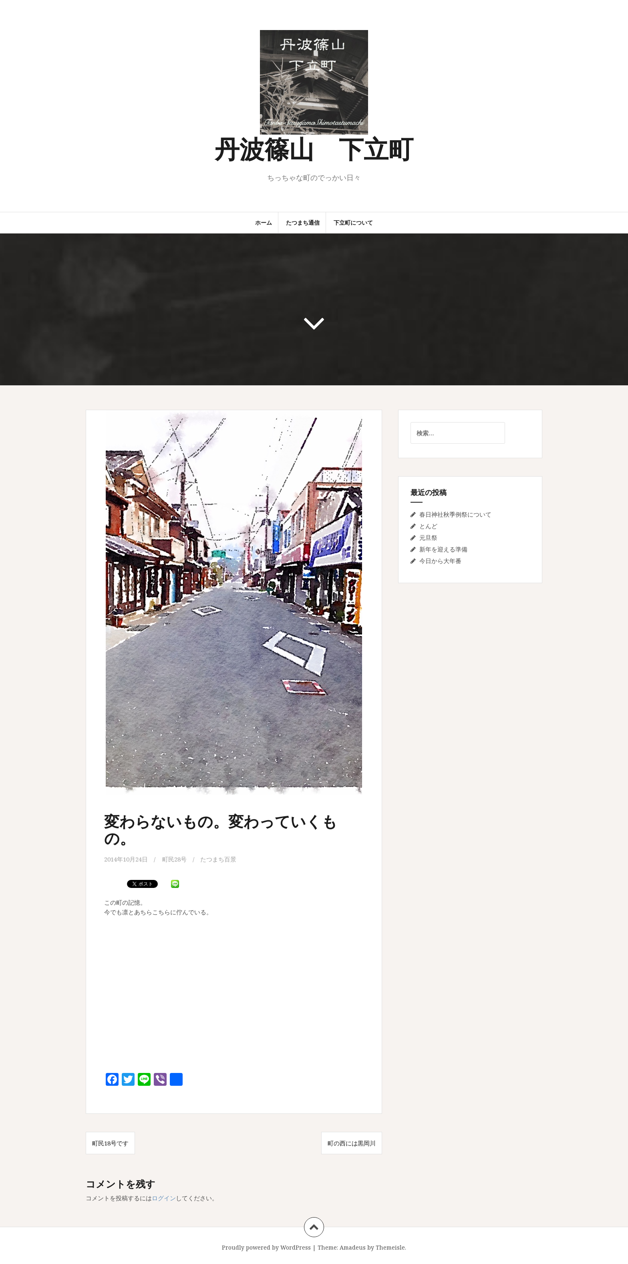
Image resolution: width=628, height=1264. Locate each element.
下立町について (353, 222)
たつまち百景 (218, 859)
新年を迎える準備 (443, 549)
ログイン (164, 1198)
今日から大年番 (440, 561)
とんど (428, 526)
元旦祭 (428, 537)
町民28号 (174, 859)
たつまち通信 (303, 222)
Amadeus (353, 1247)
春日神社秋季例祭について (455, 514)
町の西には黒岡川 (352, 1143)
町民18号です (110, 1143)
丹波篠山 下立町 (314, 148)
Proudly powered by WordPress (266, 1247)
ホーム (263, 222)
